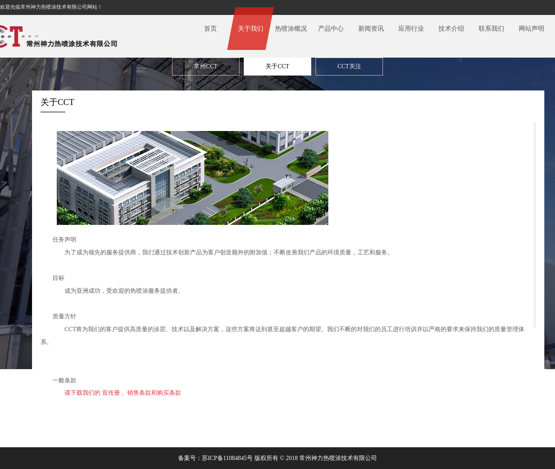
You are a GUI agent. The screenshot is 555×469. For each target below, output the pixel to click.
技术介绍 (451, 25)
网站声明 (531, 25)
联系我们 (491, 25)
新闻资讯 (371, 25)
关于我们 (250, 25)
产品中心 (331, 25)
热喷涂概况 (291, 25)
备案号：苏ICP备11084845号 (215, 458)
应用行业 (411, 25)
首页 (210, 25)
